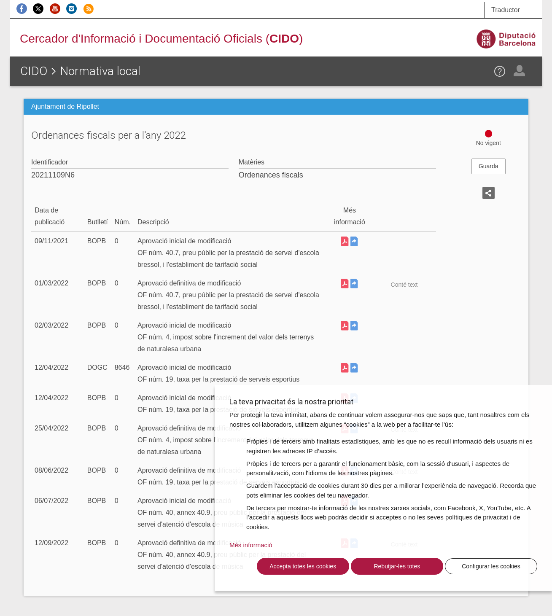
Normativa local (100, 71)
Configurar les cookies (491, 566)
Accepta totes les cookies (302, 566)
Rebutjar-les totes (397, 566)
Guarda (488, 166)
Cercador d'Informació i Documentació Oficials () (161, 38)
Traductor (505, 9)
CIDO (33, 71)
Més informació (250, 545)
